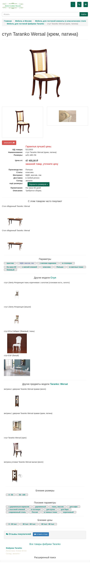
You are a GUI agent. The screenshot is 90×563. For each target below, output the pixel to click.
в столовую (67, 263)
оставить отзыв (40, 534)
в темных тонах (50, 512)
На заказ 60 (11, 267)
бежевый (10, 270)
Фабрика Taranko (14, 548)
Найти (83, 14)
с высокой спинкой (17, 509)
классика (46, 267)
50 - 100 (22, 495)
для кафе (73, 507)
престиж (10, 263)
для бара (65, 509)
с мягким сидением (48, 263)
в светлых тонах (76, 267)
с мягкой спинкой (29, 267)
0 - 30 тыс (13, 524)
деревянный (40, 507)
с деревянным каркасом (19, 507)
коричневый (68, 512)
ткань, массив (58, 507)
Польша (60, 267)
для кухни (50, 509)
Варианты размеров (38, 184)
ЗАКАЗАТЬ (9, 143)
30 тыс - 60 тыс (29, 524)
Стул (53, 277)
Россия (35, 512)
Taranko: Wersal (59, 384)
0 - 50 (11, 495)
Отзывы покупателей (18, 534)
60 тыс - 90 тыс (47, 524)
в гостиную (35, 509)
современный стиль (17, 512)
